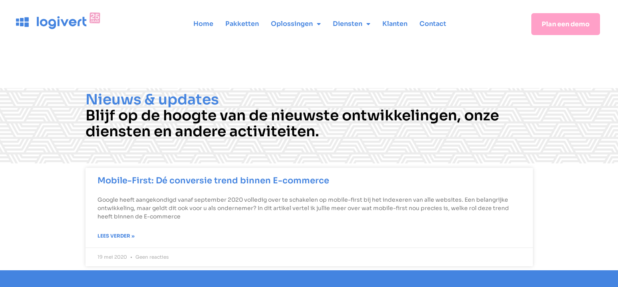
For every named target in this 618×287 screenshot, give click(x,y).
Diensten (351, 24)
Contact (432, 24)
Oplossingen (296, 24)
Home (203, 24)
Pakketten (242, 24)
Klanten (394, 24)
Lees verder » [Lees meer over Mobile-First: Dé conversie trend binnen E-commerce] (116, 236)
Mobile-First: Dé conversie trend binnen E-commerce (213, 180)
